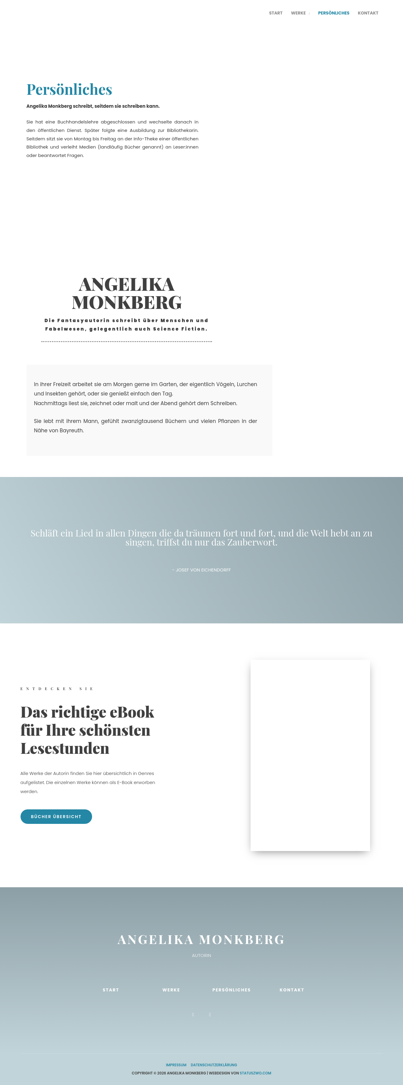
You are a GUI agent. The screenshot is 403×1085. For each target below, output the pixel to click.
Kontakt (292, 990)
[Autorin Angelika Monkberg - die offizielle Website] (58, 13)
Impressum (175, 1064)
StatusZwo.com (255, 1073)
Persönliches (232, 990)
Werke (171, 990)
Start (111, 990)
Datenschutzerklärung (214, 1064)
